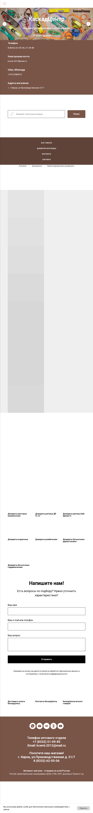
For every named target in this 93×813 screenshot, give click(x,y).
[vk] (46, 726)
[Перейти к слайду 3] (49, 36)
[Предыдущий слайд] (4, 24)
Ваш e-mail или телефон (20, 620)
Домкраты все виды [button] (46, 148)
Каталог (23, 166)
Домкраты (37, 166)
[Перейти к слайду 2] (46, 36)
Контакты (46, 154)
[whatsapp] (32, 726)
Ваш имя (12, 605)
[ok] (53, 726)
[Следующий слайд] (88, 24)
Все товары (46, 143)
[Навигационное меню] (4, 4)
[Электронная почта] (39, 726)
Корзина (46, 159)
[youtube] (60, 726)
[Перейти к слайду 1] (44, 36)
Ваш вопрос (14, 635)
